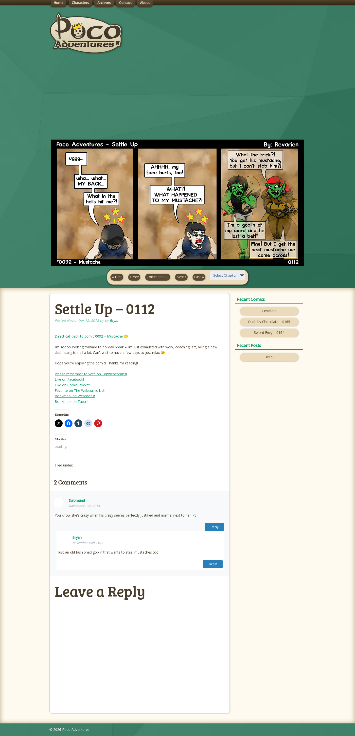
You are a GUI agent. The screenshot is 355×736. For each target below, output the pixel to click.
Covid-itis (269, 310)
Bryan (114, 320)
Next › (181, 276)
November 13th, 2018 (84, 506)
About (145, 2)
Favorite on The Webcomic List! (80, 390)
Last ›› (199, 276)
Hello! (269, 357)
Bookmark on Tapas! (71, 401)
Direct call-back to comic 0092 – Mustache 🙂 (91, 336)
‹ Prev (134, 276)
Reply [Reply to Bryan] (213, 564)
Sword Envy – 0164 (269, 332)
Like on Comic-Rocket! (72, 385)
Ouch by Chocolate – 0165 (269, 321)
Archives (104, 2)
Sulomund (77, 500)
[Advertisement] (177, 101)
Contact (125, 2)
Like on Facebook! (69, 379)
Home (58, 2)
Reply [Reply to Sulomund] (214, 527)
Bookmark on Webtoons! (75, 396)
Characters (80, 2)
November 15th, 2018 (87, 543)
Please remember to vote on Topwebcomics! (91, 374)
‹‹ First (117, 276)
